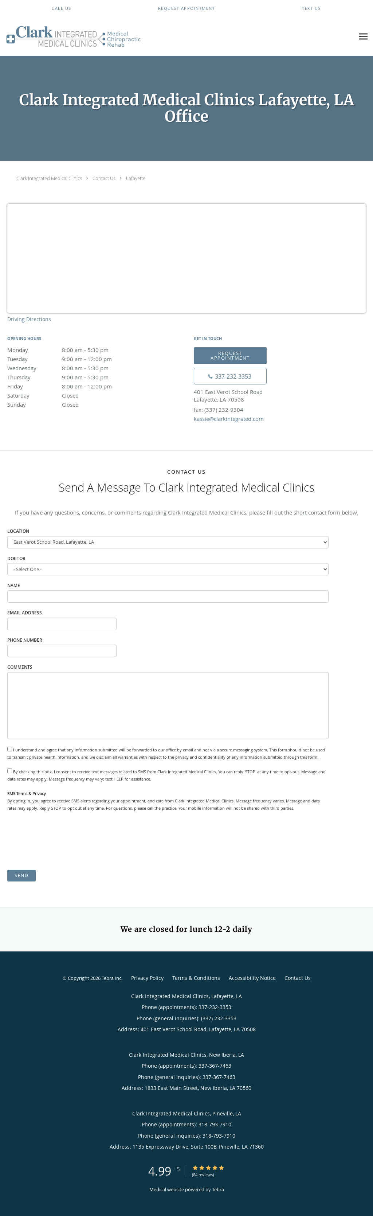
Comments (19, 667)
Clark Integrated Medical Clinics (49, 178)
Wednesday (71, 368)
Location (18, 531)
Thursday (71, 377)
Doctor (16, 558)
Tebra (218, 1189)
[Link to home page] (71, 36)
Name (13, 585)
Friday (71, 386)
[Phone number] (230, 376)
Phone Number (24, 640)
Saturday (71, 395)
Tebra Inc (111, 978)
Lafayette (135, 178)
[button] (186, 8)
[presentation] (62, 840)
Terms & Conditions (196, 977)
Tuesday (71, 359)
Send (21, 875)
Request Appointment (230, 355)
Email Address (24, 613)
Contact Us (104, 178)
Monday (71, 349)
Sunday (71, 404)
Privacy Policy (147, 977)
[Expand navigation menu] (363, 36)
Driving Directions (29, 319)
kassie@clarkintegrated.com (229, 418)
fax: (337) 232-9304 (218, 409)
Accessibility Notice (252, 977)
